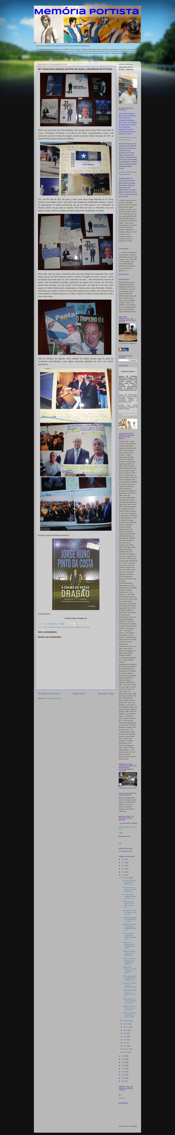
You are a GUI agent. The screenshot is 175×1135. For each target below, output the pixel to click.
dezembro (126, 878)
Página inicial (79, 693)
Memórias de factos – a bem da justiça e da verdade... (130, 1008)
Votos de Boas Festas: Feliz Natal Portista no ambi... (130, 912)
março (125, 1046)
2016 (123, 1068)
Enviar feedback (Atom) (53, 698)
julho (125, 1033)
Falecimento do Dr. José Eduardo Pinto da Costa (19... (130, 1001)
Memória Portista (86, 12)
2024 (123, 866)
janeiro (125, 1052)
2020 (123, 1056)
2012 (123, 1081)
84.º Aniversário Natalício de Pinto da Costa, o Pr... (129, 896)
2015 (123, 1072)
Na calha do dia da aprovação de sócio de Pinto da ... (130, 889)
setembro (126, 1027)
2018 (123, 1062)
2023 (123, 869)
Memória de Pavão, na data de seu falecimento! (129, 953)
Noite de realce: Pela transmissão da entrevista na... (129, 882)
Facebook (122, 1098)
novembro (126, 1021)
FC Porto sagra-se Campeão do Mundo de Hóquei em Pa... (129, 936)
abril (125, 1043)
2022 (123, 872)
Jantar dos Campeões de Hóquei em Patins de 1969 (129, 1015)
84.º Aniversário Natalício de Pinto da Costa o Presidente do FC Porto (67, 627)
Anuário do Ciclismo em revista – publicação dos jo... (130, 985)
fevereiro (126, 1049)
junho (125, 1036)
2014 (123, 1075)
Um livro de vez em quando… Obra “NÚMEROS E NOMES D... (129, 961)
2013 (123, 1078)
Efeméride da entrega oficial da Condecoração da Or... (129, 993)
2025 (123, 862)
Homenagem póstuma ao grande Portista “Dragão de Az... (130, 978)
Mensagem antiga (106, 693)
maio (125, 1039)
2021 (123, 875)
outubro (126, 1024)
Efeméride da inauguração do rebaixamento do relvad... (129, 945)
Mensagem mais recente (49, 693)
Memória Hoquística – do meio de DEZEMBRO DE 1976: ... (129, 927)
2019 (123, 1059)
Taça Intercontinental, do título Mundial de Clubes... (130, 919)
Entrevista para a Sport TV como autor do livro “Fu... (128, 904)
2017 (123, 1065)
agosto (125, 1030)
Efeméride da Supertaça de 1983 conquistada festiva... (129, 970)
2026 (123, 859)
